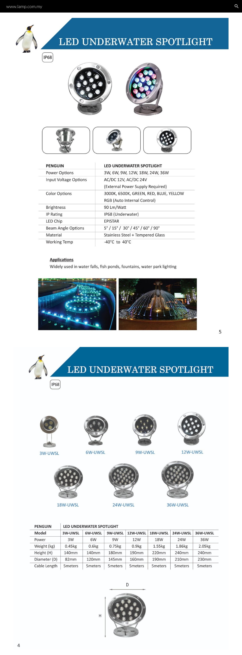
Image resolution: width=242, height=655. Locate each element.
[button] (236, 6)
